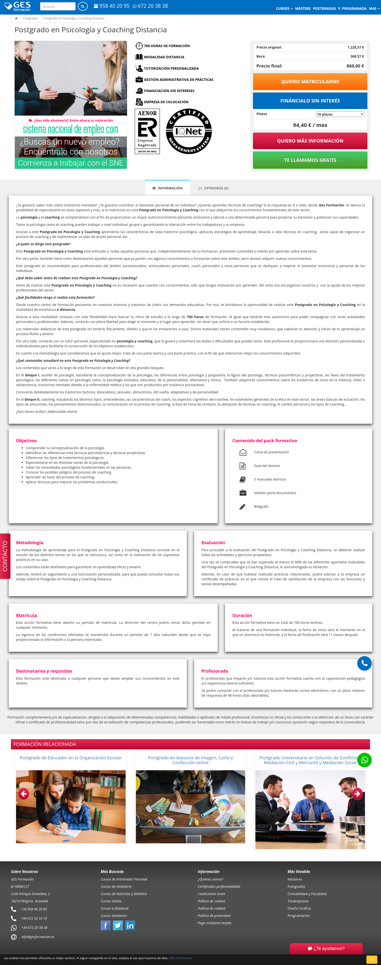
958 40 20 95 (112, 5)
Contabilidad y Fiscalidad (307, 893)
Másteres (295, 879)
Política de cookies (211, 901)
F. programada (352, 8)
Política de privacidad (214, 915)
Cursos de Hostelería (116, 886)
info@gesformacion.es (37, 936)
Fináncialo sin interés (310, 100)
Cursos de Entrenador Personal (124, 879)
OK (372, 959)
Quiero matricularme (310, 81)
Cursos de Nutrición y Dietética (124, 893)
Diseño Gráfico (299, 908)
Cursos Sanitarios (114, 915)
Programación (299, 915)
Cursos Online (111, 901)
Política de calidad (211, 908)
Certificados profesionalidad (219, 886)
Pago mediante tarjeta (214, 923)
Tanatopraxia (298, 901)
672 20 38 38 (150, 5)
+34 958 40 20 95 (34, 908)
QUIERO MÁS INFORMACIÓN (310, 140)
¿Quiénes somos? (210, 879)
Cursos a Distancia (115, 908)
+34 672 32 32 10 (34, 918)
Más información (180, 958)
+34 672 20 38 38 (34, 927)
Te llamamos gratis (310, 160)
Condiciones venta (211, 893)
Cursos (284, 8)
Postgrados (296, 886)
